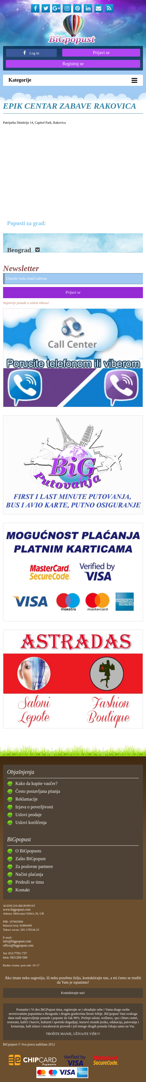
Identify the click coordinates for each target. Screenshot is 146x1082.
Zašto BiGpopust (31, 858)
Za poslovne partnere (34, 866)
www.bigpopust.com (17, 909)
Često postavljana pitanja (38, 791)
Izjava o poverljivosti (34, 806)
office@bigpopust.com (18, 945)
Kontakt (23, 890)
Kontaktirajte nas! (73, 993)
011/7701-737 (17, 953)
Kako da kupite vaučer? (36, 783)
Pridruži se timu (30, 882)
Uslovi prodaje (29, 814)
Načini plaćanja (29, 874)
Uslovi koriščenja (31, 822)
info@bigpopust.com (17, 941)
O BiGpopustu (28, 850)
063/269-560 (18, 957)
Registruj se (73, 63)
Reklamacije (27, 799)
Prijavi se (101, 52)
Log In (31, 52)
